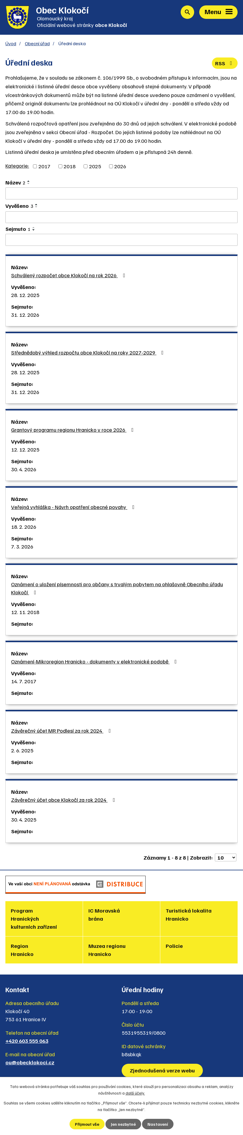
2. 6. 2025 (22, 750)
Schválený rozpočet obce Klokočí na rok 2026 (69, 275)
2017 (44, 166)
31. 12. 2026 (25, 314)
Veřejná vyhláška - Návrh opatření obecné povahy (74, 507)
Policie (174, 945)
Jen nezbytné (123, 1124)
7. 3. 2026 (22, 546)
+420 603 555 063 (26, 1040)
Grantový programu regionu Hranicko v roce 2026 (73, 429)
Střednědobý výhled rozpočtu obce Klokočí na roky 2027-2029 (88, 352)
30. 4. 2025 (23, 819)
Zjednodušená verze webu (162, 1070)
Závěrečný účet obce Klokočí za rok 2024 (64, 799)
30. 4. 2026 (23, 469)
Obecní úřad (37, 43)
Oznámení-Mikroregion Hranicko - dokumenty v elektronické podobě (95, 661)
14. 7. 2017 (23, 681)
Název (15, 182)
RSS (225, 63)
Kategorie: (17, 165)
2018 (70, 166)
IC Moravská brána (104, 914)
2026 (120, 166)
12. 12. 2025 (25, 449)
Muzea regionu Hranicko (107, 949)
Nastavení (157, 1124)
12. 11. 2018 (25, 612)
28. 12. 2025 (25, 295)
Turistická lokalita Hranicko (189, 914)
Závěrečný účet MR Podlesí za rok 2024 (62, 730)
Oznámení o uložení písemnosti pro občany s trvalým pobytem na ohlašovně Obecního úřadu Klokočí (117, 588)
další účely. (135, 1092)
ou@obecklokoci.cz (29, 1062)
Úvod (10, 43)
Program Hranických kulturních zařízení (34, 918)
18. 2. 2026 (23, 526)
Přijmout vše (87, 1124)
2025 (95, 166)
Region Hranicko (22, 949)
